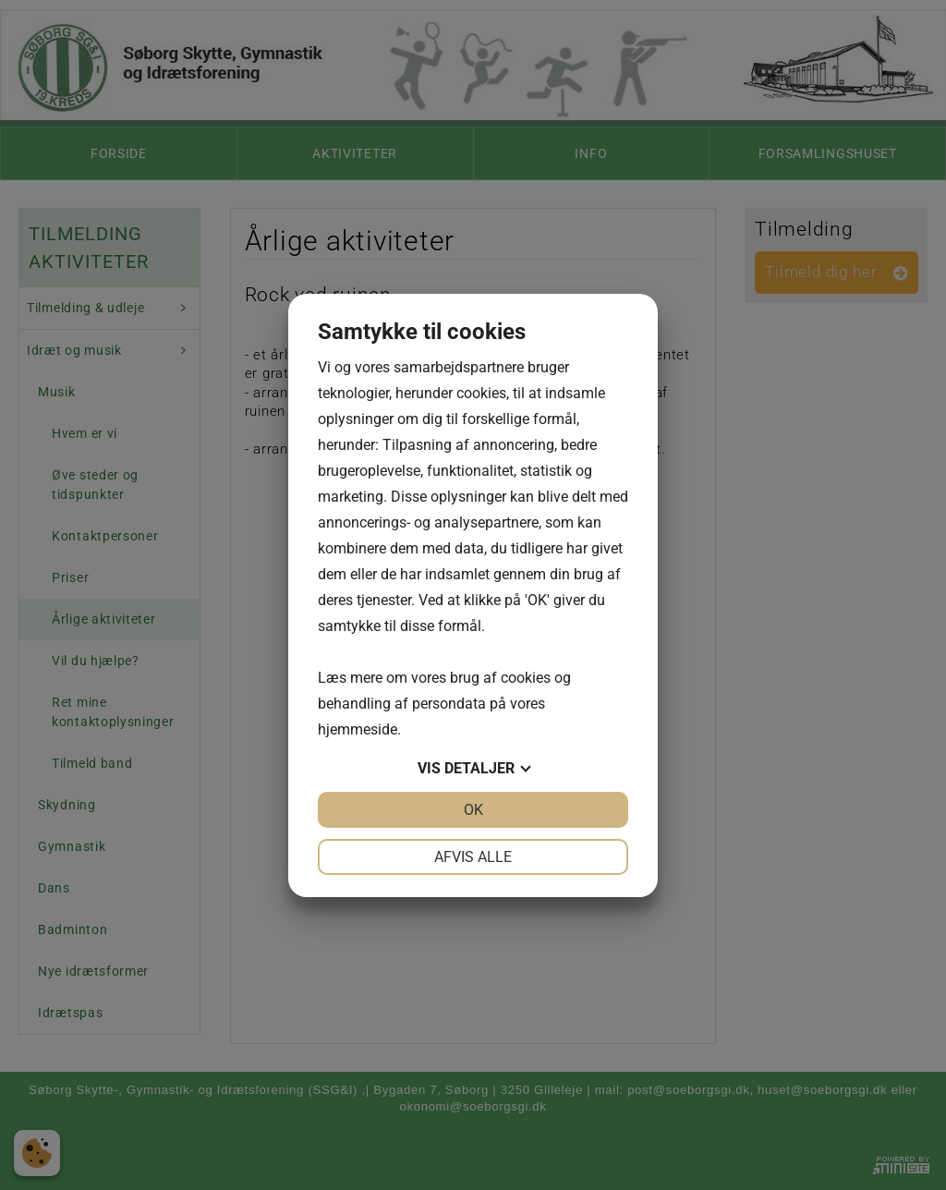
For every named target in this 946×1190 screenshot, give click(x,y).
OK (473, 810)
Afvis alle (473, 857)
